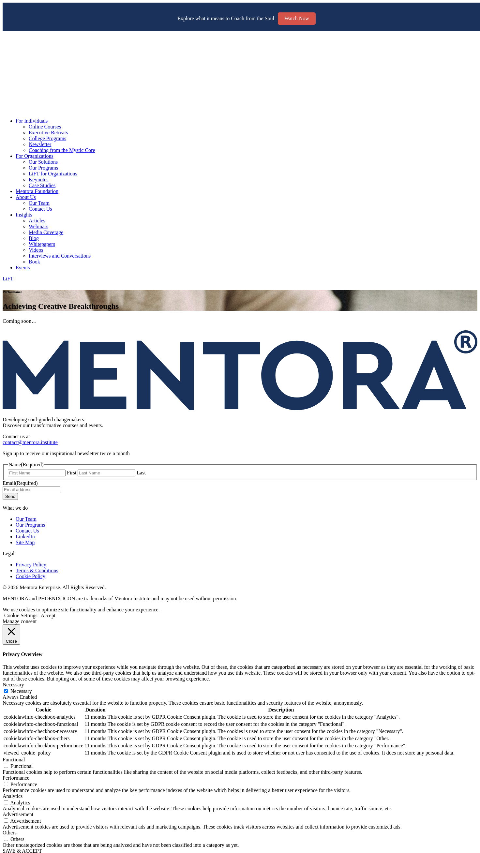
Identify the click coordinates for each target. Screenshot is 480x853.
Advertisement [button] (18, 814)
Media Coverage (46, 232)
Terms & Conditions (37, 570)
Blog (34, 238)
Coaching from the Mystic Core (62, 150)
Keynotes (38, 179)
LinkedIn (25, 536)
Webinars (38, 226)
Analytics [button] (12, 796)
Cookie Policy (30, 576)
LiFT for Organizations (53, 173)
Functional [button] (14, 759)
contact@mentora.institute (30, 442)
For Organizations (34, 156)
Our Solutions (43, 162)
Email (20, 483)
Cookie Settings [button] (21, 615)
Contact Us (40, 209)
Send (10, 496)
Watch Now (296, 18)
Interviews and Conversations (60, 256)
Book (34, 261)
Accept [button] (48, 615)
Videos (36, 250)
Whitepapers (42, 244)
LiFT (8, 278)
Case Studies (42, 185)
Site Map (25, 542)
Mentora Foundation (37, 191)
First (71, 472)
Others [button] (10, 832)
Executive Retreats (48, 132)
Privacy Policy (31, 564)
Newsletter (40, 144)
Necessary (21, 691)
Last (141, 472)
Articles (37, 220)
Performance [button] (16, 778)
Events (23, 267)
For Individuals (32, 121)
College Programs (47, 138)
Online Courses (45, 126)
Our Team (39, 203)
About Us (26, 197)
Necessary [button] (13, 684)
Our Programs (43, 168)
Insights (24, 214)
